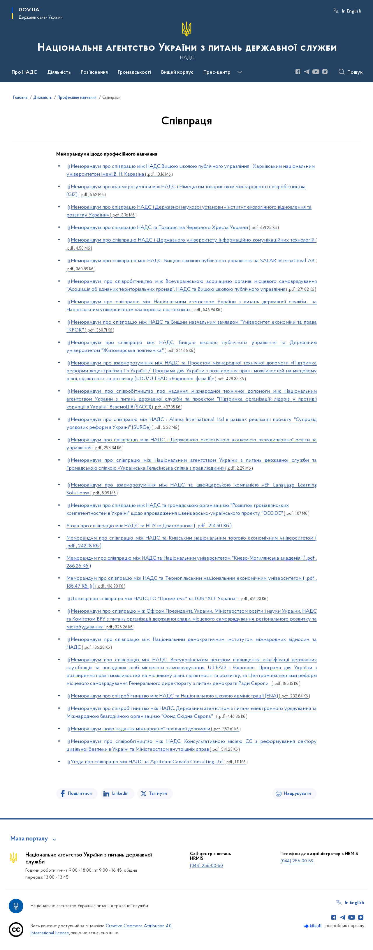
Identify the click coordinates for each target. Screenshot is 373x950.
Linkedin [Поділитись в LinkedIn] (120, 793)
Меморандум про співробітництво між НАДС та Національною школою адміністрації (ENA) (190, 696)
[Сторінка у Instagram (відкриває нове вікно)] (324, 71)
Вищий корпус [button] (177, 72)
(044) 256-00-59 (297, 861)
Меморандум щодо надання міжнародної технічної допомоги (156, 729)
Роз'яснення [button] (94, 72)
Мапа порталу (29, 839)
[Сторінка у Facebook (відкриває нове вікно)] (297, 71)
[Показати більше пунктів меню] (239, 72)
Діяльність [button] (59, 72)
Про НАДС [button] (24, 72)
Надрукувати (297, 793)
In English (351, 11)
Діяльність (42, 98)
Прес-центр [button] (217, 72)
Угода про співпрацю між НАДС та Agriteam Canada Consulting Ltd (159, 762)
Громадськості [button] (134, 72)
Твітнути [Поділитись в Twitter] (158, 793)
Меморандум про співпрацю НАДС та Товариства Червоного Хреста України (175, 227)
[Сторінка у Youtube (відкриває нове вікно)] (315, 71)
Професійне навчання (76, 98)
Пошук (355, 72)
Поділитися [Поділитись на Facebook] (80, 793)
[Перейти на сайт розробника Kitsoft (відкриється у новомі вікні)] (313, 926)
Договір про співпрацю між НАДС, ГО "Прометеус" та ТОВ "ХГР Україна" (169, 599)
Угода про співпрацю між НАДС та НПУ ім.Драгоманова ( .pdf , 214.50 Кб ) (149, 526)
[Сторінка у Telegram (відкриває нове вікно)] (306, 71)
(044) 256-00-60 (206, 865)
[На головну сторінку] (186, 40)
